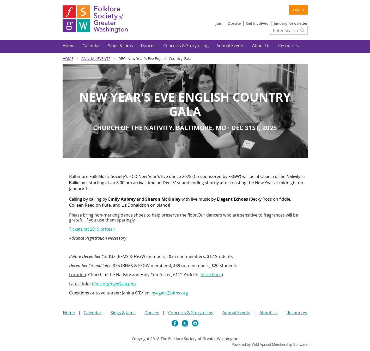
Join (219, 23)
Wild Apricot (261, 344)
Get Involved (257, 23)
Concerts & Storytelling (191, 313)
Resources (297, 313)
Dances (151, 313)
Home (68, 58)
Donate (234, 23)
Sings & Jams (123, 313)
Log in (298, 9)
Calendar (92, 313)
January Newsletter (291, 23)
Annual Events (96, 58)
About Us (268, 313)
